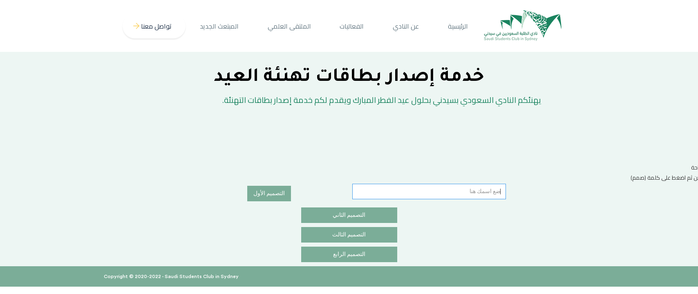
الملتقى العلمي (289, 26)
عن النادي (406, 26)
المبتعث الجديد (219, 26)
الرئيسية (458, 26)
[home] (523, 26)
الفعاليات (352, 26)
